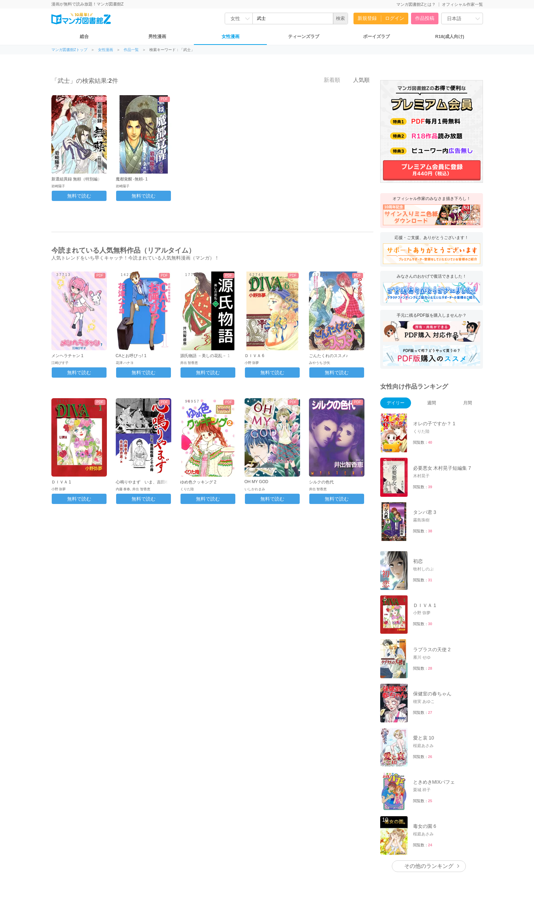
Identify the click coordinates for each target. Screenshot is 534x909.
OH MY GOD (257, 481)
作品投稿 (424, 18)
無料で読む (79, 196)
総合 (84, 36)
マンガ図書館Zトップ (69, 50)
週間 (431, 402)
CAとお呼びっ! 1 (131, 355)
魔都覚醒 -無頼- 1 (132, 179)
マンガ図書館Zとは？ (416, 4)
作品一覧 (131, 50)
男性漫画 (157, 36)
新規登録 (367, 18)
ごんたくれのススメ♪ (328, 355)
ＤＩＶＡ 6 (254, 355)
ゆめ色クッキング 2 (198, 482)
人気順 (358, 80)
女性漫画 (230, 36)
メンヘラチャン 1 (67, 355)
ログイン (394, 18)
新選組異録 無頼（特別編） (76, 179)
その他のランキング (429, 866)
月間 (467, 402)
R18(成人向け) (449, 36)
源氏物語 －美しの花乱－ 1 (205, 355)
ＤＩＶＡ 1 (61, 482)
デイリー (396, 402)
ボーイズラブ (376, 36)
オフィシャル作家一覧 (462, 4)
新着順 (328, 80)
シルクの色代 (321, 482)
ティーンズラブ (303, 36)
